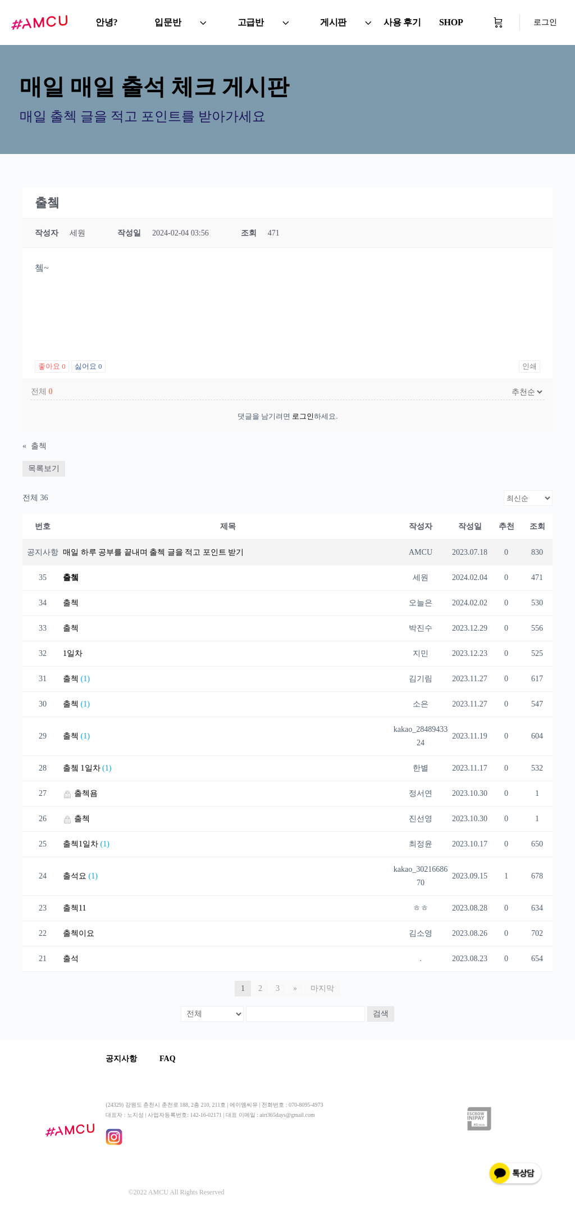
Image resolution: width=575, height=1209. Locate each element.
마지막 (322, 988)
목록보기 (44, 468)
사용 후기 (402, 22)
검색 (381, 1013)
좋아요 (52, 366)
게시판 (333, 22)
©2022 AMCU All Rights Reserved (176, 1192)
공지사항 (121, 1058)
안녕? (106, 22)
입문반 (167, 22)
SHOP (451, 22)
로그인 (545, 22)
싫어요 (88, 366)
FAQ (167, 1058)
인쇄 (529, 366)
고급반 (251, 22)
